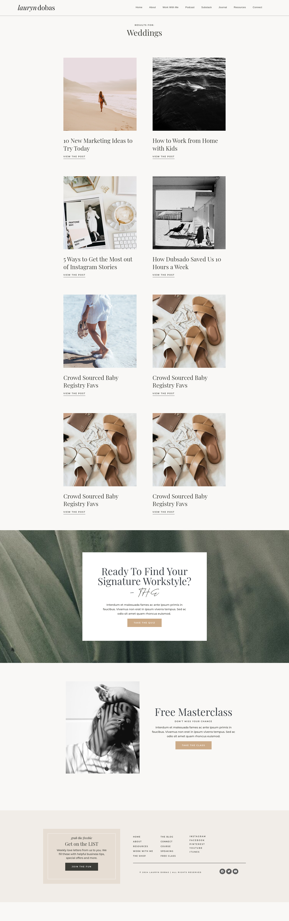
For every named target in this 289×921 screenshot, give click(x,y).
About (152, 7)
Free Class (168, 856)
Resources (240, 7)
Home (139, 7)
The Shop (139, 856)
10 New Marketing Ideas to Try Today (98, 144)
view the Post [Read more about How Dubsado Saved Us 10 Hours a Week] (164, 275)
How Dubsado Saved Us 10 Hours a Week (187, 263)
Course (166, 847)
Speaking (167, 851)
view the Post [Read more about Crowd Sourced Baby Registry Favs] (74, 393)
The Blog (167, 837)
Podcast (189, 7)
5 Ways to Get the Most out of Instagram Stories (97, 263)
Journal (223, 7)
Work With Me (170, 7)
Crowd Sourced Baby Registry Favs (90, 381)
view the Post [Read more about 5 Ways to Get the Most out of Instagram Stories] (74, 275)
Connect (257, 7)
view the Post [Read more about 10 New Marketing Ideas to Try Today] (74, 156)
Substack (206, 7)
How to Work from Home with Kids (185, 144)
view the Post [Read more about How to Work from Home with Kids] (164, 156)
